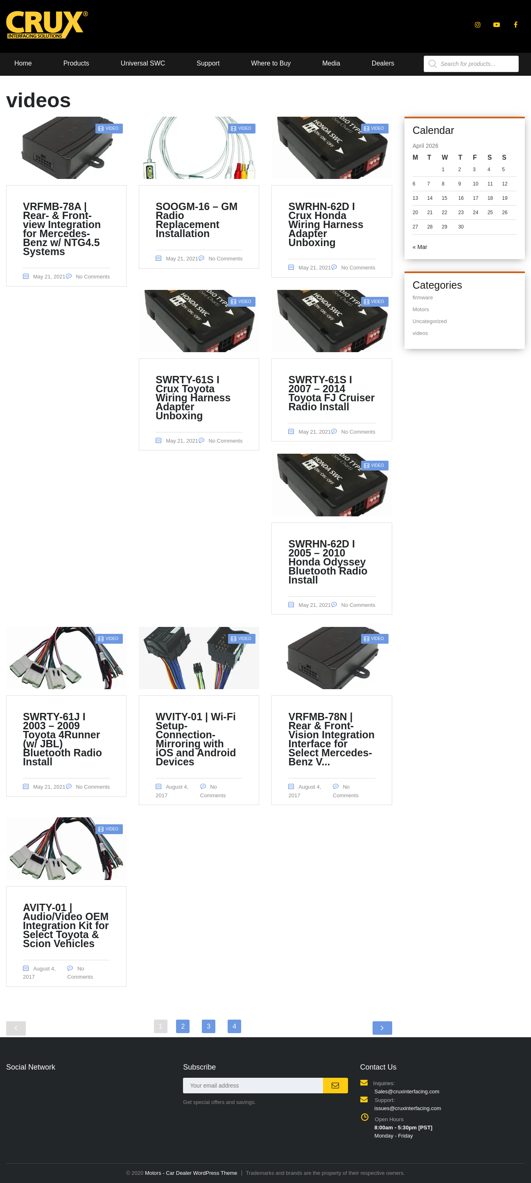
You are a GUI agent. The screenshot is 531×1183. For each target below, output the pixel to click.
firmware (423, 297)
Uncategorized (430, 321)
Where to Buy (271, 63)
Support (208, 63)
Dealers (383, 63)
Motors (421, 309)
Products (76, 63)
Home (23, 63)
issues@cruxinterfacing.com (408, 1108)
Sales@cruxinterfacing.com (407, 1091)
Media (331, 63)
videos (420, 333)
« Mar (420, 247)
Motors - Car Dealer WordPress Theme (191, 1173)
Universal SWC (143, 63)
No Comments (88, 277)
